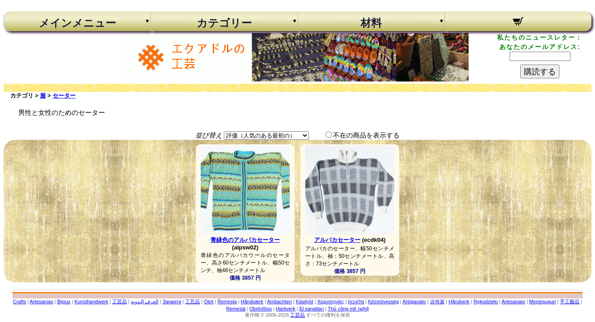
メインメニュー (77, 23)
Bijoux (63, 301)
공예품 (437, 301)
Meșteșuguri (542, 301)
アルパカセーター (337, 239)
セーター (64, 95)
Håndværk (252, 301)
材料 (371, 23)
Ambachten (279, 301)
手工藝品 (569, 301)
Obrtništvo (261, 308)
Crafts (19, 301)
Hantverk (285, 308)
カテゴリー (224, 23)
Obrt (208, 301)
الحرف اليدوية (144, 301)
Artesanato (513, 301)
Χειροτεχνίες (330, 301)
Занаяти (171, 301)
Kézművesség (383, 301)
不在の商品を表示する (366, 135)
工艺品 (192, 301)
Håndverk (459, 301)
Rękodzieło (486, 301)
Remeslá (235, 308)
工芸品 (119, 301)
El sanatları (312, 308)
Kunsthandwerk (91, 301)
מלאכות (356, 301)
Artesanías (41, 301)
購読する (540, 71)
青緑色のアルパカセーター (245, 239)
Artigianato (414, 301)
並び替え (208, 135)
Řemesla (227, 301)
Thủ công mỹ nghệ (348, 308)
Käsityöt (304, 301)
